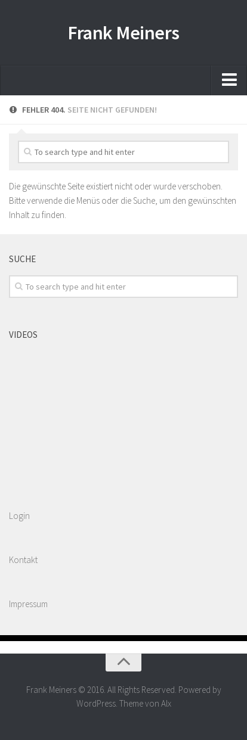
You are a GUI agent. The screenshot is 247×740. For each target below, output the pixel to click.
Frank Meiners (123, 33)
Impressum (28, 604)
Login (19, 515)
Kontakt (23, 559)
